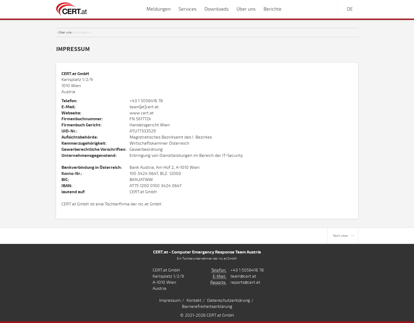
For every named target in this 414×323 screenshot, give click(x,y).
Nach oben (343, 236)
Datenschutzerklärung (228, 300)
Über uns (65, 32)
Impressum (170, 300)
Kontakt (193, 300)
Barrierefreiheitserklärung (207, 306)
